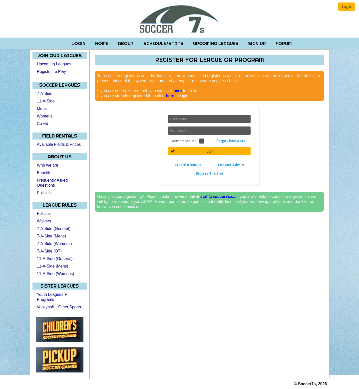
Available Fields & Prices (59, 144)
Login (79, 43)
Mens (42, 108)
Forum (284, 43)
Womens (45, 116)
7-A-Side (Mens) (51, 236)
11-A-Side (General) (55, 258)
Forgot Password (231, 140)
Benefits (44, 173)
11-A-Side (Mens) (52, 266)
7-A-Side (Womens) (54, 243)
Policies (44, 193)
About (126, 43)
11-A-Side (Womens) (55, 274)
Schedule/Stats (164, 43)
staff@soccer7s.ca (218, 196)
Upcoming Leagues (216, 43)
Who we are (47, 165)
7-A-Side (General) (53, 228)
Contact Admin (231, 164)
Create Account (188, 164)
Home (102, 43)
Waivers (44, 221)
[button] (346, 7)
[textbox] (209, 119)
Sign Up (257, 43)
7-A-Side (44, 93)
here (177, 91)
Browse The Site (209, 173)
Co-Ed (42, 123)
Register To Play (51, 71)
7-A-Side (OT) (49, 251)
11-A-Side (46, 101)
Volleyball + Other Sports (59, 307)
